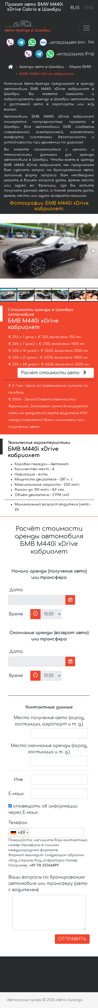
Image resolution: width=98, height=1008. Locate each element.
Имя (18, 779)
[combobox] (19, 833)
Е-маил (16, 793)
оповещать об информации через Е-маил (42, 809)
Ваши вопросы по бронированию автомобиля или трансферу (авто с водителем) (48, 883)
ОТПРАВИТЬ (72, 939)
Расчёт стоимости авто (54, 372)
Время (16, 614)
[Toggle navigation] (86, 28)
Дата (16, 590)
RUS (74, 8)
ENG (88, 8)
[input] (37, 600)
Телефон (17, 822)
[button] (93, 251)
